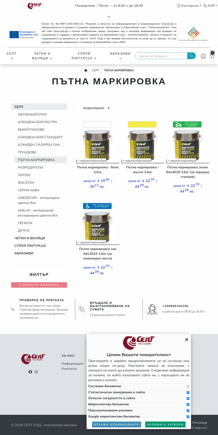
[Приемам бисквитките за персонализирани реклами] (188, 410)
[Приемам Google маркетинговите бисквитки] (188, 416)
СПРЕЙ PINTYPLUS (84, 56)
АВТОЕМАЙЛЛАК (32, 114)
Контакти (69, 368)
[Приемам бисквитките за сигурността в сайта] (188, 398)
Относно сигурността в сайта (111, 398)
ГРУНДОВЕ (27, 152)
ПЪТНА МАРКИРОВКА (36, 160)
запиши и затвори (165, 424)
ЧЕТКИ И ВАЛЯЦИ (42, 56)
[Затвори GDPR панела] (186, 339)
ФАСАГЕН (26, 182)
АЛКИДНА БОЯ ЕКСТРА (37, 122)
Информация (72, 363)
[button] (189, 5)
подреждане (93, 108)
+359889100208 (175, 306)
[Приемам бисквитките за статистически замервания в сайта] (188, 392)
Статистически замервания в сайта (116, 392)
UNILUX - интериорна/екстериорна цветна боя (38, 212)
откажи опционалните (116, 424)
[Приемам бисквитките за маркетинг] (188, 404)
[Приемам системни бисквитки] (188, 386)
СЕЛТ (12, 56)
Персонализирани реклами (110, 410)
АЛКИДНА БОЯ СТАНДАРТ (40, 137)
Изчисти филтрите (39, 284)
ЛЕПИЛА (25, 223)
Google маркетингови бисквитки (114, 416)
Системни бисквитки (104, 386)
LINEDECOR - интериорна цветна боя (39, 200)
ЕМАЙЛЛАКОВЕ (31, 129)
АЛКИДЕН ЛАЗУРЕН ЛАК (39, 144)
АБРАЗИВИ (120, 56)
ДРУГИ (23, 230)
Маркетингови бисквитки (108, 404)
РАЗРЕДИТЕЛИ (30, 167)
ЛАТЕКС (24, 175)
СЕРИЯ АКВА (29, 190)
